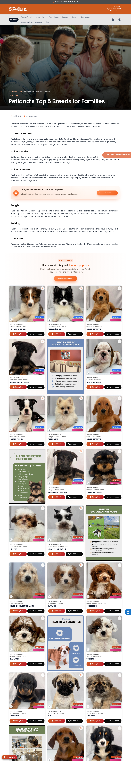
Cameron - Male (19, 380)
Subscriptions (86, 17)
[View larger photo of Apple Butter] (81, 508)
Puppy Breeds (54, 17)
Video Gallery (40, 17)
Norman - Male (94, 380)
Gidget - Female (57, 437)
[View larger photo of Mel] (43, 398)
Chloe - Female (18, 327)
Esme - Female (18, 658)
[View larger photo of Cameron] (43, 341)
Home (11, 91)
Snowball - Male (57, 327)
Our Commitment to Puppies (31, 22)
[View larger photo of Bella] (119, 729)
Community (13, 95)
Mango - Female (95, 490)
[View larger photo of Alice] (119, 676)
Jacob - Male (18, 715)
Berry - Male (55, 605)
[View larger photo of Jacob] (43, 676)
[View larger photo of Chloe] (43, 288)
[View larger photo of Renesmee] (119, 566)
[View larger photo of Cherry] (43, 566)
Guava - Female (18, 547)
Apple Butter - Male (58, 547)
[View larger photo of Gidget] (81, 398)
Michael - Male (94, 327)
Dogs (20, 91)
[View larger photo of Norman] (119, 341)
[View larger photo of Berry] (81, 566)
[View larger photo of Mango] (119, 451)
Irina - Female (56, 715)
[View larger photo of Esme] (43, 619)
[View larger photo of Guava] (43, 508)
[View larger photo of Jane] (119, 619)
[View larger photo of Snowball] (81, 288)
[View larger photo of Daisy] (81, 451)
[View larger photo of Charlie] (81, 729)
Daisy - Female (56, 490)
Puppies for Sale (26, 17)
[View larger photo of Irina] (81, 676)
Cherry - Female (18, 605)
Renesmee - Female (96, 605)
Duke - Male (93, 437)
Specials (65, 17)
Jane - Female (94, 658)
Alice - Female (94, 715)
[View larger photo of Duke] (119, 398)
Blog (47, 22)
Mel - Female (17, 437)
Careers (74, 17)
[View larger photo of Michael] (119, 288)
